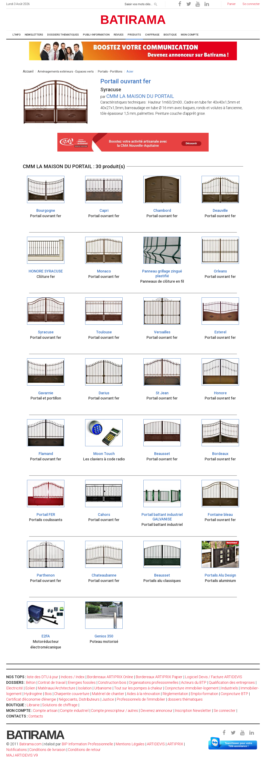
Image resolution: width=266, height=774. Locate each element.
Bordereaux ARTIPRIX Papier (159, 677)
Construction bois (112, 682)
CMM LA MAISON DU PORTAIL (140, 96)
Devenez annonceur (156, 710)
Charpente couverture (71, 693)
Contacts (35, 716)
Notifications (17, 749)
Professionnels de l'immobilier (141, 699)
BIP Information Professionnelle (87, 744)
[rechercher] (155, 3)
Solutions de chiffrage (60, 705)
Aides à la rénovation (143, 693)
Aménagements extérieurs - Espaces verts (66, 71)
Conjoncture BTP (234, 693)
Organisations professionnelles (154, 682)
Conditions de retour (84, 749)
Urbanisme (103, 688)
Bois (48, 693)
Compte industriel (74, 710)
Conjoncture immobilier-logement (192, 688)
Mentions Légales (130, 744)
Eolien (30, 688)
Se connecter (224, 710)
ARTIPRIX (175, 744)
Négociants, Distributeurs (79, 699)
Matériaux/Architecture (56, 688)
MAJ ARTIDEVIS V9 (22, 755)
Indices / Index (73, 677)
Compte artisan (45, 710)
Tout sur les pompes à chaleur (138, 688)
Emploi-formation (204, 693)
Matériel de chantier (108, 693)
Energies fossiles (82, 682)
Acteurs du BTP (193, 682)
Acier (130, 71)
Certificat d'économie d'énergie (31, 699)
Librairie (33, 705)
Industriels (229, 688)
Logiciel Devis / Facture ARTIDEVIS (213, 677)
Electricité (14, 688)
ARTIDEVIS (156, 744)
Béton (31, 682)
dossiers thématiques (185, 699)
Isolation (85, 688)
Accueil (28, 71)
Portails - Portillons (110, 71)
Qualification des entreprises (232, 682)
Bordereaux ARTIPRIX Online (110, 677)
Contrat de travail (51, 682)
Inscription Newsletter (193, 710)
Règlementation (175, 693)
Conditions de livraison (47, 749)
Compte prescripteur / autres (114, 710)
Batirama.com (30, 744)
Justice (108, 699)
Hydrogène (33, 693)
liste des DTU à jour (42, 677)
